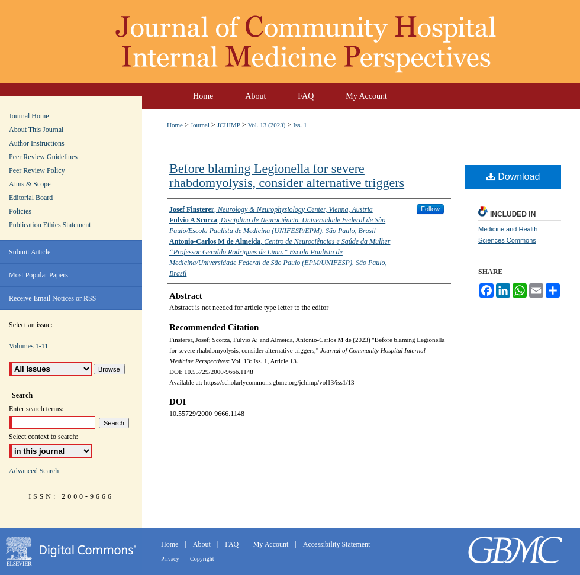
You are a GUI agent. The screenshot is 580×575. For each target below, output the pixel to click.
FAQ (232, 544)
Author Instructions (37, 143)
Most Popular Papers (38, 275)
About (202, 544)
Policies (20, 211)
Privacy (171, 558)
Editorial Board (31, 197)
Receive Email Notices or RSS (52, 298)
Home (175, 124)
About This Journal (36, 129)
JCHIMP (228, 124)
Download (513, 177)
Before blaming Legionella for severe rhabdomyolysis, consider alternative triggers (286, 175)
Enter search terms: (36, 409)
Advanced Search (34, 471)
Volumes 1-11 (28, 346)
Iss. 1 (300, 124)
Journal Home (29, 116)
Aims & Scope (30, 184)
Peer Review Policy (37, 170)
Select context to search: (43, 436)
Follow (430, 208)
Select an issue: (31, 325)
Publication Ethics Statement (50, 225)
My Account (272, 544)
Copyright (202, 558)
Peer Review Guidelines (43, 157)
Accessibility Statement (336, 544)
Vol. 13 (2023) (267, 124)
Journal (200, 124)
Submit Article (29, 252)
